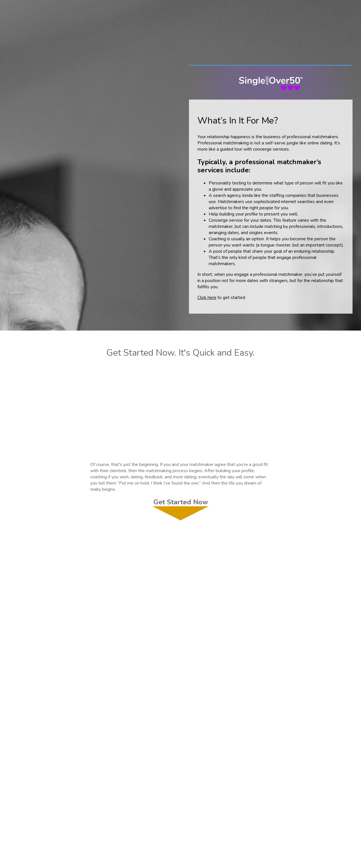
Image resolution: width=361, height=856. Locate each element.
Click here (206, 297)
